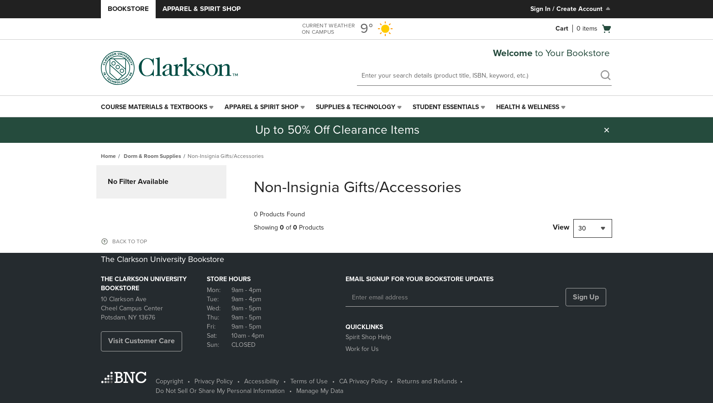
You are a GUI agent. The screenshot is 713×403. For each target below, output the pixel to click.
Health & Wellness (527, 107)
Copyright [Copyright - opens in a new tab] (169, 381)
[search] (605, 76)
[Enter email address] (452, 297)
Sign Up (586, 297)
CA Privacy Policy (363, 381)
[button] (606, 130)
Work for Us (362, 349)
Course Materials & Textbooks (154, 107)
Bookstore (128, 9)
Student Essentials (446, 107)
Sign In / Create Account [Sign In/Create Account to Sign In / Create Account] (571, 9)
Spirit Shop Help (368, 337)
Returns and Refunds (427, 381)
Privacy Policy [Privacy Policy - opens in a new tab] (213, 381)
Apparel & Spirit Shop (202, 9)
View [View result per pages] (561, 227)
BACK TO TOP (129, 241)
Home (108, 156)
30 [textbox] (582, 228)
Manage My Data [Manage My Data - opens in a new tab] (319, 391)
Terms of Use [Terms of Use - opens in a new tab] (309, 381)
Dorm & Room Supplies (152, 156)
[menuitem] (158, 107)
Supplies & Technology (355, 107)
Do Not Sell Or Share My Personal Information (220, 391)
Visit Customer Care (141, 340)
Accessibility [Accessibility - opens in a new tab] (261, 381)
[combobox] (592, 228)
